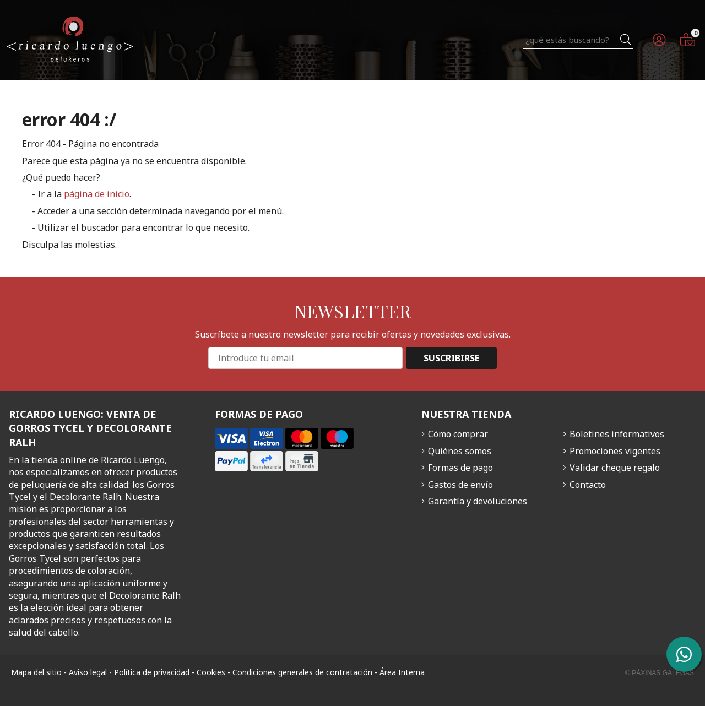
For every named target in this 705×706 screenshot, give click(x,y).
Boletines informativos (617, 434)
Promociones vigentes (615, 451)
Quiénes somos (459, 451)
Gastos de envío (460, 485)
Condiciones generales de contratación (302, 672)
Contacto (588, 485)
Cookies (211, 672)
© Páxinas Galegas (659, 673)
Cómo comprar (458, 434)
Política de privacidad (151, 672)
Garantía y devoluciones (477, 501)
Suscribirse (451, 358)
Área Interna (402, 672)
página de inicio (96, 194)
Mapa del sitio (36, 672)
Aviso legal (88, 672)
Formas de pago (460, 467)
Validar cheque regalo (615, 467)
